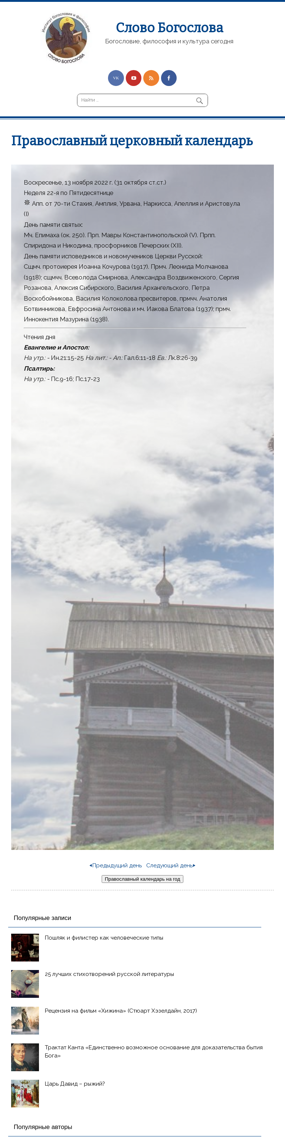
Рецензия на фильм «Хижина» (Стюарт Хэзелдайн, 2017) (121, 1010)
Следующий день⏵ (171, 865)
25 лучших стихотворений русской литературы (109, 974)
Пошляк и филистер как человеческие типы (104, 937)
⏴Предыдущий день (115, 865)
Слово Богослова (169, 28)
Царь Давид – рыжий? (75, 1083)
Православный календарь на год (142, 879)
